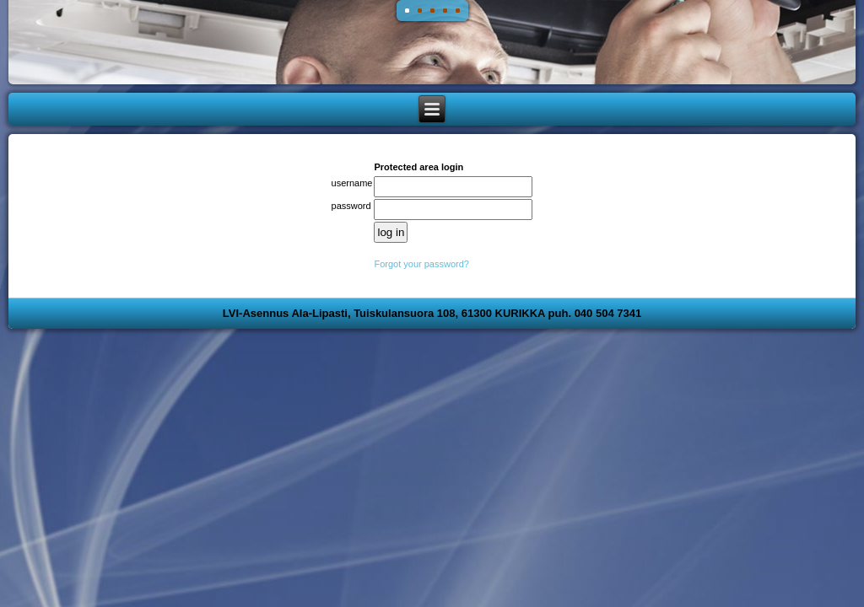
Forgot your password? (421, 264)
